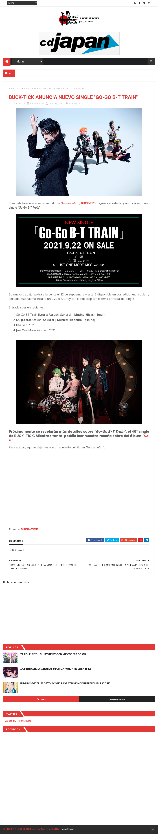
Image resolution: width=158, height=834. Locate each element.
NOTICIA (21, 88)
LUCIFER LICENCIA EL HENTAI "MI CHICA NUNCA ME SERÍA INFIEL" (55, 669)
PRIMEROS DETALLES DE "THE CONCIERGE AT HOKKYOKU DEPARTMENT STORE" (64, 683)
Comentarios (116, 699)
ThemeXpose (67, 829)
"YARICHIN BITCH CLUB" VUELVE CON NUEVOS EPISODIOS (52, 654)
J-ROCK (21, 103)
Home (12, 88)
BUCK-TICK (74, 103)
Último (41, 699)
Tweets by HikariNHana (17, 721)
